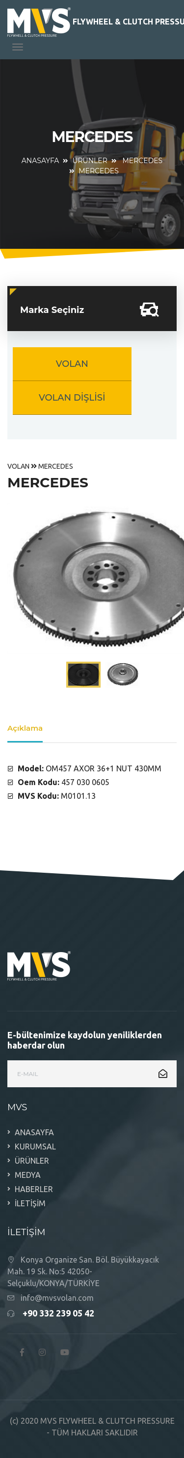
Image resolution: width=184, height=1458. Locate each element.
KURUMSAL (35, 1146)
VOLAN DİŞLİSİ (72, 397)
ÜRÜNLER (89, 160)
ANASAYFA (40, 160)
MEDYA (28, 1175)
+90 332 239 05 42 (58, 1313)
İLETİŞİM (30, 1203)
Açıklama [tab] (25, 728)
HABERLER (34, 1189)
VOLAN (72, 364)
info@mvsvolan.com (57, 1297)
